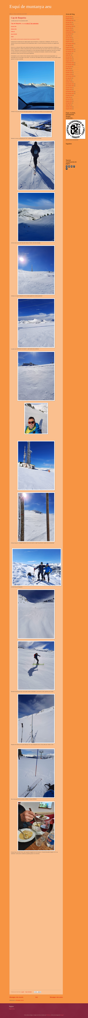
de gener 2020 (69, 30)
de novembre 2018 (70, 43)
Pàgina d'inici (12, 1008)
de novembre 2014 (70, 85)
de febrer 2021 (69, 24)
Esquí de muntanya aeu (30, 6)
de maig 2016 (69, 66)
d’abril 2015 (68, 80)
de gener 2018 (69, 47)
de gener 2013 (69, 101)
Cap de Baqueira (18, 17)
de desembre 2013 (70, 91)
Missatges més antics (56, 997)
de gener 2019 (69, 41)
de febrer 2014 (69, 87)
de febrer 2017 (69, 58)
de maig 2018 (69, 45)
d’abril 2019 (68, 35)
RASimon (48, 1015)
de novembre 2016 (70, 64)
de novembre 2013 (70, 93)
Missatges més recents (16, 997)
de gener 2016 (69, 74)
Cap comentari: (28, 992)
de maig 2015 (69, 78)
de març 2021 (69, 22)
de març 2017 (69, 57)
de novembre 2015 (70, 76)
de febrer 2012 (69, 106)
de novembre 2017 (70, 51)
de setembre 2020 (70, 26)
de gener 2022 (69, 18)
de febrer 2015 (69, 81)
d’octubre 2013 (69, 95)
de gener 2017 (69, 60)
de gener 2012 (69, 108)
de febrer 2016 (69, 72)
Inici (36, 997)
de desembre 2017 (70, 49)
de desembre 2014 (70, 83)
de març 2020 (69, 28)
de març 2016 (69, 70)
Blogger (62, 1015)
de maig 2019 (69, 33)
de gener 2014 (69, 89)
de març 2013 (69, 99)
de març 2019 (69, 37)
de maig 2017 (69, 53)
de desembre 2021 (70, 20)
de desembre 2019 (70, 32)
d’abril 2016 (68, 68)
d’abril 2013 (68, 97)
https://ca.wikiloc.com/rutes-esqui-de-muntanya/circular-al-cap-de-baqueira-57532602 (25, 39)
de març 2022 (69, 16)
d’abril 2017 (68, 55)
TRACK (12, 36)
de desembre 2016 (70, 62)
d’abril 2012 (68, 105)
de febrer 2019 (69, 39)
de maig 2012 (69, 103)
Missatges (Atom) (20, 1000)
